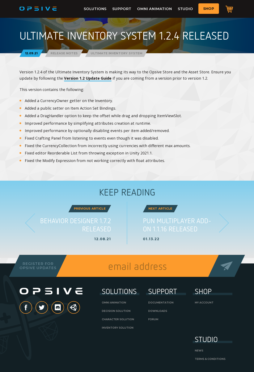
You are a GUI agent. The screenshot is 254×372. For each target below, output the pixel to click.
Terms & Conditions (210, 358)
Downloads (157, 310)
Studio (185, 9)
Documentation (161, 302)
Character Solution (118, 319)
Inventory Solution (118, 327)
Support (121, 9)
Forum (153, 319)
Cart (229, 9)
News (199, 350)
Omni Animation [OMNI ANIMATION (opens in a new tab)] (114, 302)
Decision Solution (116, 310)
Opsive (38, 9)
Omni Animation (154, 9)
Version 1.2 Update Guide (87, 78)
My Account (204, 302)
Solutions (95, 9)
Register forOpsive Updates (38, 266)
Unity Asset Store (74, 310)
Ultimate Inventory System (116, 53)
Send (226, 265)
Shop (208, 8)
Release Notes (64, 53)
